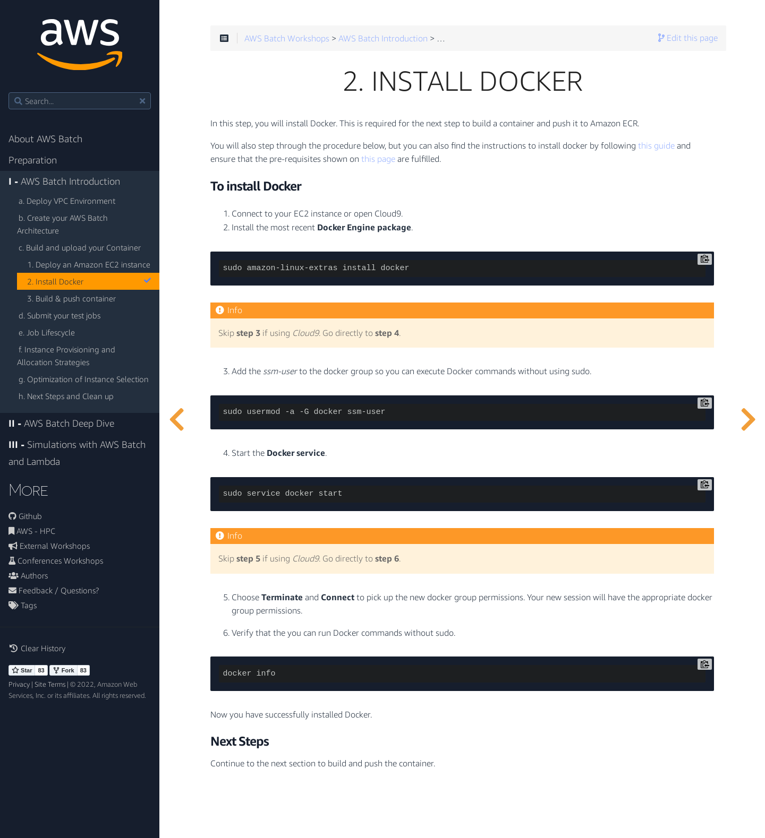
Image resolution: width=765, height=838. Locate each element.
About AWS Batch (45, 138)
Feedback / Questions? (53, 590)
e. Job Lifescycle (47, 332)
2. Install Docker (89, 281)
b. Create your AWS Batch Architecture (62, 224)
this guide (656, 146)
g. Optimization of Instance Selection (84, 379)
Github (25, 516)
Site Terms (50, 684)
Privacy (19, 684)
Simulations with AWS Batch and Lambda (77, 453)
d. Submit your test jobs (59, 315)
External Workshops (49, 545)
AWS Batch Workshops (286, 39)
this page (378, 159)
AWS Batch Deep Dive (61, 423)
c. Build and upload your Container (80, 247)
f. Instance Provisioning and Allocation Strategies (66, 355)
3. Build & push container (71, 298)
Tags (22, 605)
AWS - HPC (31, 530)
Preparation (32, 160)
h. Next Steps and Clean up (66, 396)
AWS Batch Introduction (64, 181)
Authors (28, 575)
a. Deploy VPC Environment (67, 200)
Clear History (36, 648)
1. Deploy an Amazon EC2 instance (88, 264)
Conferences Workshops (55, 560)
